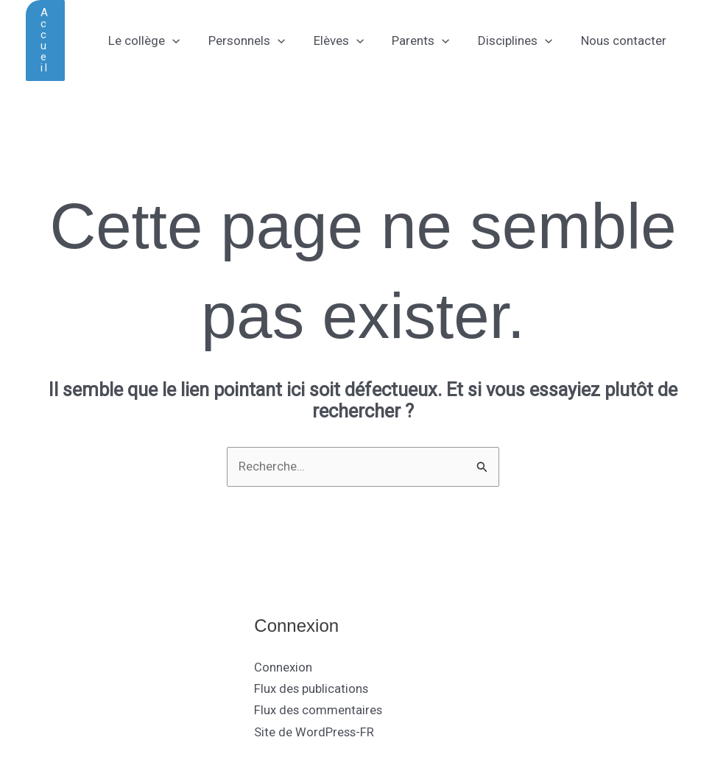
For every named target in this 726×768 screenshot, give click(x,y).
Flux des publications (312, 689)
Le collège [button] (142, 40)
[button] (45, 40)
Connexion (283, 667)
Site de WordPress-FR (315, 731)
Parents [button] (409, 40)
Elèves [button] (330, 40)
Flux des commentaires (319, 710)
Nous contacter (605, 40)
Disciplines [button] (500, 40)
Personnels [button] (241, 40)
